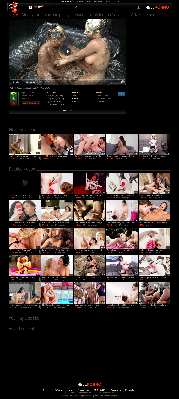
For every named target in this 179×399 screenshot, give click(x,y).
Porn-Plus (117, 1)
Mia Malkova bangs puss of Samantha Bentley (57, 305)
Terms (70, 390)
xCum (107, 1)
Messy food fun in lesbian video (54, 277)
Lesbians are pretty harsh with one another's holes (90, 277)
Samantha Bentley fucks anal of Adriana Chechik (57, 223)
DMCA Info (59, 390)
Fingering (59, 96)
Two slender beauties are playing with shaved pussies (90, 250)
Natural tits (57, 101)
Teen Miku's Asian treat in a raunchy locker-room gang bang (57, 156)
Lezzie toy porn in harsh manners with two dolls (122, 195)
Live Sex (35, 7)
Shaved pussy (51, 104)
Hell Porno (14, 9)
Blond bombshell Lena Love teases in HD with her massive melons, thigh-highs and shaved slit (154, 156)
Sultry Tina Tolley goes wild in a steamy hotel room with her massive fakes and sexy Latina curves (25, 156)
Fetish (48, 96)
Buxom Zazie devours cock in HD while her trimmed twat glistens (90, 156)
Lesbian (74, 101)
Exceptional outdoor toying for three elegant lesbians (122, 250)
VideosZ (74, 96)
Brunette (61, 104)
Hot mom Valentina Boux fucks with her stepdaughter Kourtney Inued (122, 277)
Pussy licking (51, 98)
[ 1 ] (67, 110)
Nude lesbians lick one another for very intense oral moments (154, 223)
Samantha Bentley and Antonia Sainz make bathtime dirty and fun (122, 223)
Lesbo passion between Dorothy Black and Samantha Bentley (25, 223)
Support (46, 390)
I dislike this (13, 103)
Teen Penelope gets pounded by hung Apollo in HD (122, 156)
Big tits (49, 101)
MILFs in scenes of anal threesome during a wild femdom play (90, 195)
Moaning (60, 98)
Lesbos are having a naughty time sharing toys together (154, 250)
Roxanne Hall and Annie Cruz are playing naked (57, 250)
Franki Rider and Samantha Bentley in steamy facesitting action (90, 223)
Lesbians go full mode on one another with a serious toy (154, 277)
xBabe (88, 1)
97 (13, 95)
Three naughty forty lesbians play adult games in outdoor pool (25, 277)
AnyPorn (80, 1)
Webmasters (130, 390)
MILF (53, 96)
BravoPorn (98, 1)
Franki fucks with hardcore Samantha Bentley (154, 195)
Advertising (116, 390)
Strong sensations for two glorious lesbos (25, 305)
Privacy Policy (84, 390)
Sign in (138, 7)
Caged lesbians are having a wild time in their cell (90, 305)
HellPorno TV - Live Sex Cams (21, 195)
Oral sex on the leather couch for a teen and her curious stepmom (154, 305)
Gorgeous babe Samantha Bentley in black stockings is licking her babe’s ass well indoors (25, 250)
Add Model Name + (102, 101)
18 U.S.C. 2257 (100, 390)
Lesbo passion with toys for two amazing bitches (57, 195)
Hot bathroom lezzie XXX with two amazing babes (122, 305)
